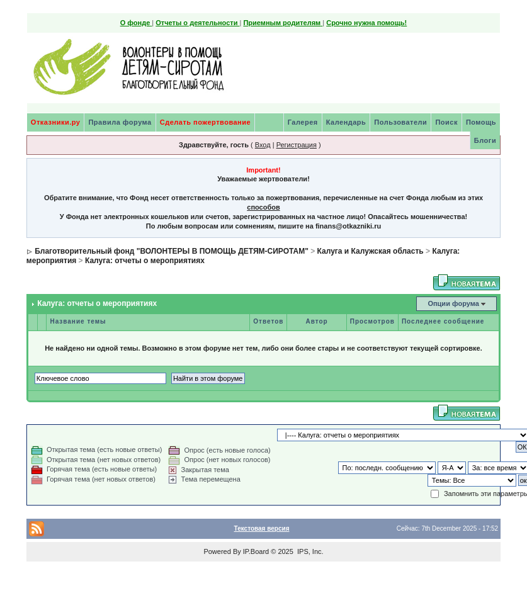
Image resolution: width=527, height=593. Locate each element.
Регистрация (296, 145)
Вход (263, 145)
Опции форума (453, 303)
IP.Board (256, 551)
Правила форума (119, 122)
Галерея (303, 122)
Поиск (446, 122)
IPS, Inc (309, 551)
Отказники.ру (56, 122)
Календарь (346, 122)
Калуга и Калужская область (370, 251)
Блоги (485, 140)
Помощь (481, 122)
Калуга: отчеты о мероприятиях (145, 260)
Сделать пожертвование (205, 122)
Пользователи (400, 122)
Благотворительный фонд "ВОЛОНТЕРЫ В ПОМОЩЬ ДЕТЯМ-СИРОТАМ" (172, 251)
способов (263, 207)
